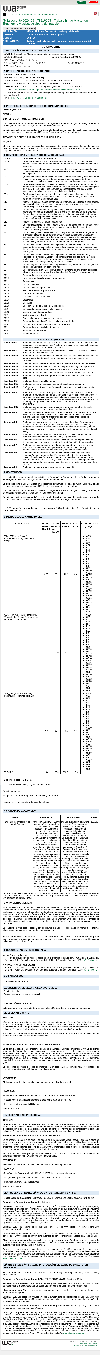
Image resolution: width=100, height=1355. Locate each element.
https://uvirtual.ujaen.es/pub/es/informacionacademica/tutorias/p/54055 (47, 90)
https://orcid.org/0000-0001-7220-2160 (29, 98)
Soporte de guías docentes (88, 1343)
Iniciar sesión (93, 2)
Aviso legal (84, 1345)
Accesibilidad (75, 1345)
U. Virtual (82, 2)
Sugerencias (93, 1345)
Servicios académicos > (21, 14)
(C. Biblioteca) (90, 960)
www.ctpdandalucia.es (13, 1258)
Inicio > (11, 14)
